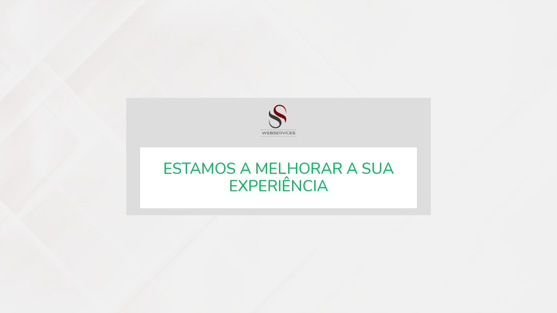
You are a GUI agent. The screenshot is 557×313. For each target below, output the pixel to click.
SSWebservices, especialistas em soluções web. (278, 121)
